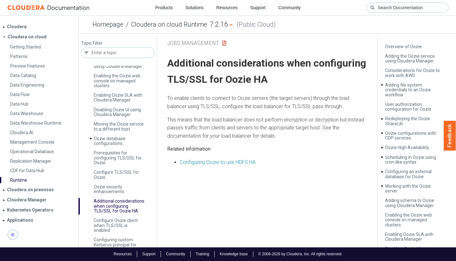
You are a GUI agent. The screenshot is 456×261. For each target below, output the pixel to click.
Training (202, 254)
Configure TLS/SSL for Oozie (116, 174)
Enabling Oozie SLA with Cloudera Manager (118, 97)
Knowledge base (234, 254)
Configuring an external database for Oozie (408, 174)
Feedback (450, 135)
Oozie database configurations (109, 141)
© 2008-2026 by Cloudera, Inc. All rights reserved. (300, 254)
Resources (227, 7)
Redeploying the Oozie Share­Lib (407, 121)
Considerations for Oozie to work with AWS (412, 73)
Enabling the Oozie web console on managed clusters (117, 80)
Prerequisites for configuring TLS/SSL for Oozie (118, 157)
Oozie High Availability (407, 147)
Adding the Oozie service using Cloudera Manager (410, 58)
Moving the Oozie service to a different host (119, 126)
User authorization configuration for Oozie (408, 107)
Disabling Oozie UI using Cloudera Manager (117, 112)
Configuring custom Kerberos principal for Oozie (115, 244)
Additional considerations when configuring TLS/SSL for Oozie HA (119, 206)
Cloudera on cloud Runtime (169, 24)
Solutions (194, 7)
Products (164, 7)
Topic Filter (92, 43)
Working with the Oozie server (408, 188)
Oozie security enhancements (109, 189)
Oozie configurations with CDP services (410, 135)
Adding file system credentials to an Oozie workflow (408, 89)
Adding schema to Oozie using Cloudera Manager (409, 203)
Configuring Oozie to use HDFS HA (218, 162)
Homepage (108, 24)
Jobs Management (193, 43)
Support (258, 7)
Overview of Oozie (403, 46)
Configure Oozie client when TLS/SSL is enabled (116, 225)
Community (289, 7)
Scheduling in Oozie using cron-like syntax (410, 160)
